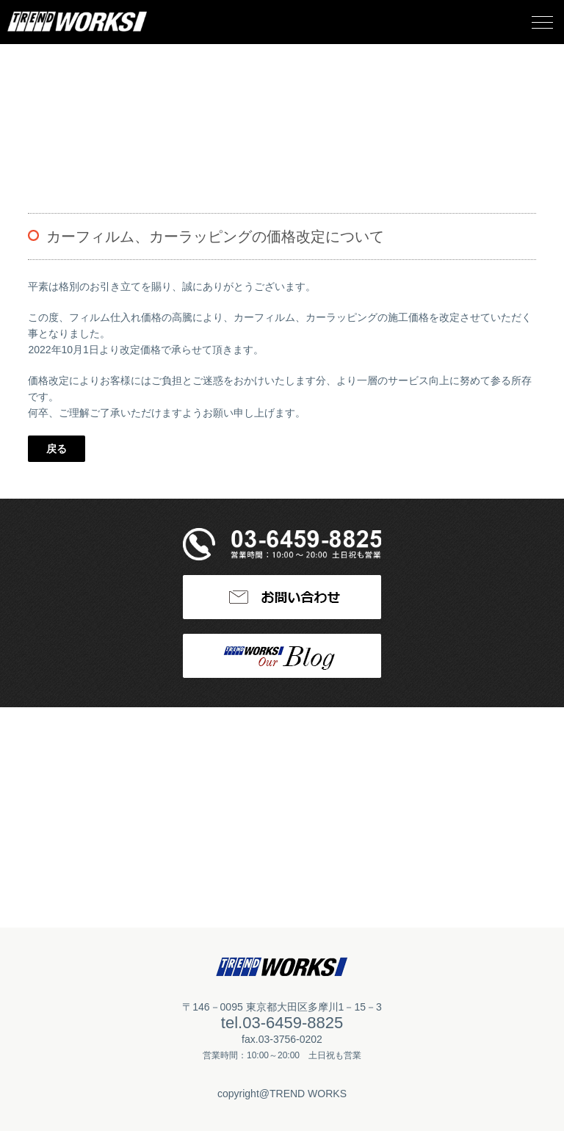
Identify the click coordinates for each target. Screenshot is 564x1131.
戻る (56, 449)
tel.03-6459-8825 (282, 1022)
